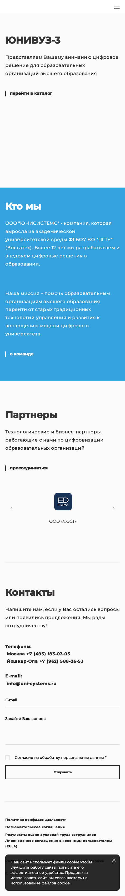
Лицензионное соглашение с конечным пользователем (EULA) (58, 843)
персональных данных (82, 757)
